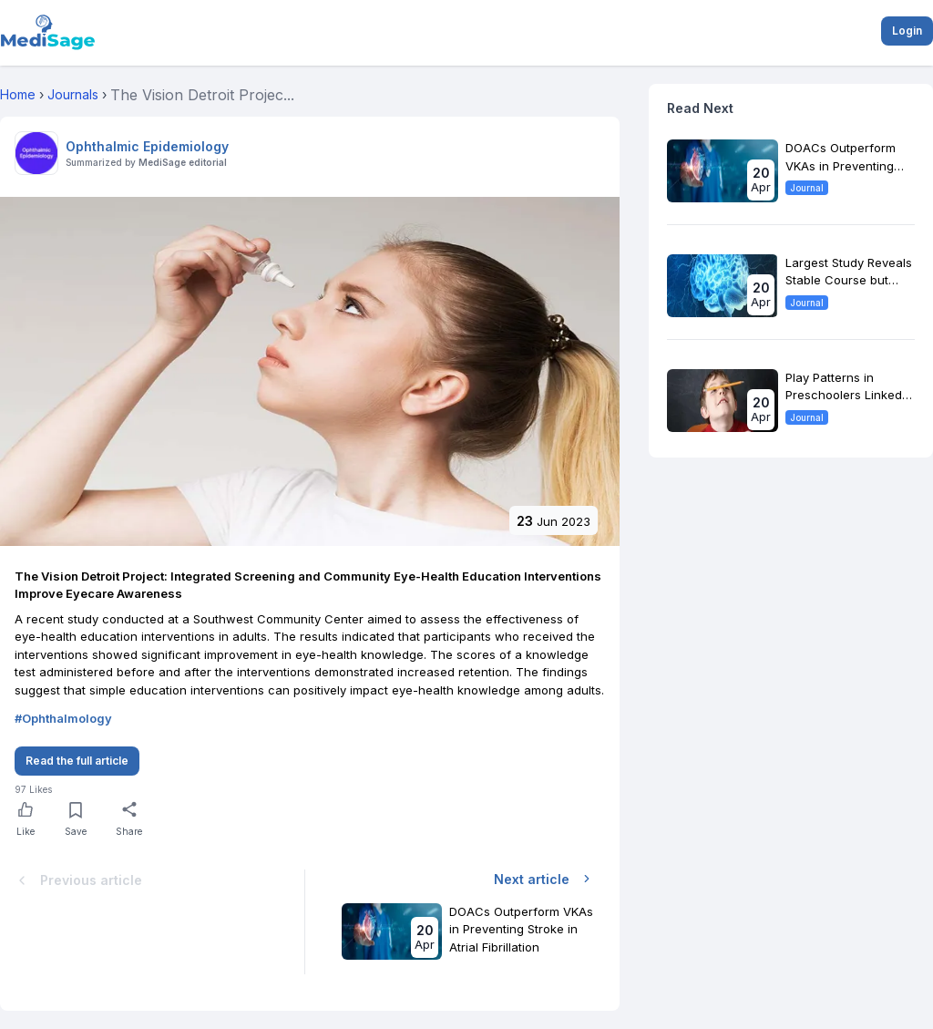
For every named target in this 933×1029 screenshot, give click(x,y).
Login (907, 30)
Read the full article (77, 760)
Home (18, 94)
